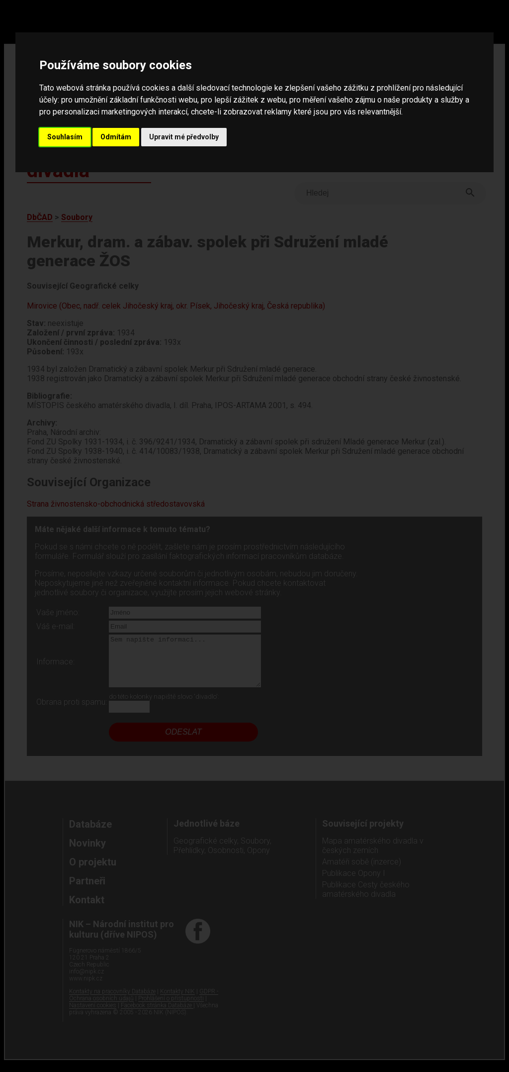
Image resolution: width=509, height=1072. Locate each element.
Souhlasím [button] (65, 137)
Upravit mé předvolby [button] (184, 137)
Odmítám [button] (115, 137)
